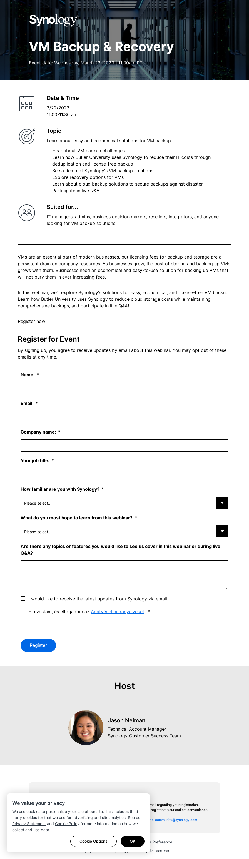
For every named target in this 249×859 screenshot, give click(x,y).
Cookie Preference (155, 842)
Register (38, 645)
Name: (28, 374)
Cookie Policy (67, 823)
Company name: (39, 432)
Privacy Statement (29, 823)
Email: (28, 403)
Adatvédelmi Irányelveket (117, 611)
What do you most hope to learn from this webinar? (77, 517)
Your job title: (36, 460)
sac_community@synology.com (172, 820)
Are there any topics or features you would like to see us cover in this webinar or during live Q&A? (120, 550)
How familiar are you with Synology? (61, 489)
